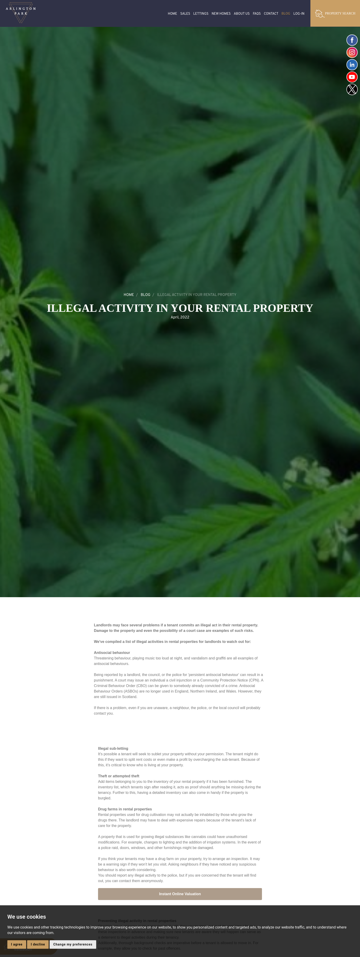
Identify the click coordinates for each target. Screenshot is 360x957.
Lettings (200, 14)
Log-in (298, 14)
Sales (185, 14)
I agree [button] (16, 944)
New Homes (221, 14)
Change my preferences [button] (72, 944)
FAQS (257, 14)
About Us (242, 14)
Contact (271, 14)
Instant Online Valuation (180, 894)
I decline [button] (38, 944)
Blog (285, 14)
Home (172, 14)
